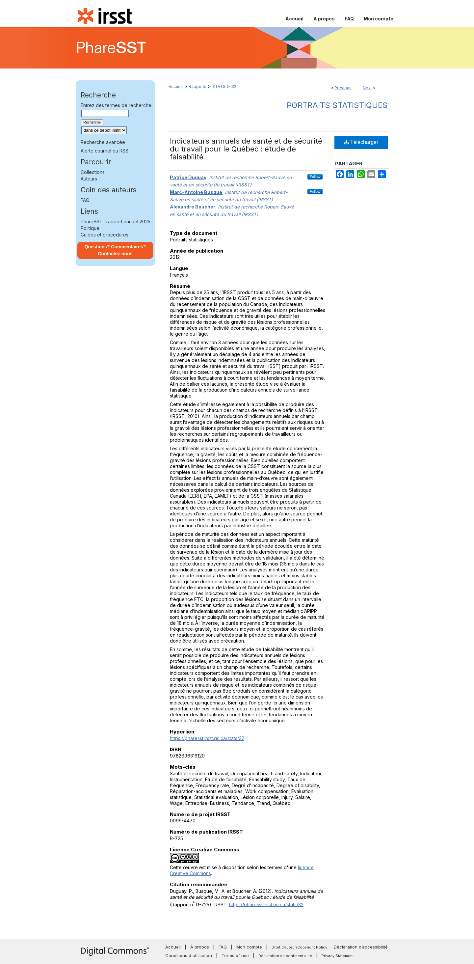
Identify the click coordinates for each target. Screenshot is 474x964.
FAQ (85, 200)
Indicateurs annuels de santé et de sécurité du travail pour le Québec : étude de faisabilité (246, 149)
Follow (315, 177)
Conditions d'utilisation (188, 955)
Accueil (176, 86)
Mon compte (249, 947)
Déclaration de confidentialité (285, 955)
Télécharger (361, 142)
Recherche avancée (103, 142)
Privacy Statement (338, 955)
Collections (93, 172)
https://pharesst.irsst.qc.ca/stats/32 (207, 738)
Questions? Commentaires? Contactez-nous (115, 250)
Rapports (197, 86)
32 (233, 86)
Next (367, 87)
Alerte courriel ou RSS (104, 150)
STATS (218, 86)
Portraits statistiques (337, 105)
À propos (199, 947)
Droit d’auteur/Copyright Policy (299, 947)
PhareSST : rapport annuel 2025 (115, 221)
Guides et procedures (104, 234)
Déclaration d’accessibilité (361, 947)
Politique (90, 228)
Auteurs (89, 178)
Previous (343, 87)
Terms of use (235, 955)
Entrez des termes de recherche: (116, 105)
